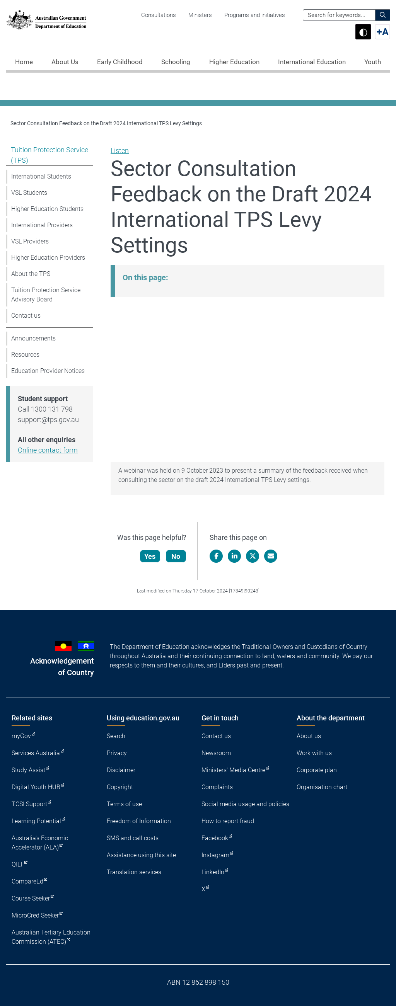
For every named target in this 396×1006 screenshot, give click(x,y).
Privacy (117, 753)
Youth (372, 62)
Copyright (120, 787)
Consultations (158, 15)
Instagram (215, 855)
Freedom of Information (139, 821)
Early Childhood (120, 62)
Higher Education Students (47, 209)
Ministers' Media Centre (233, 770)
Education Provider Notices (48, 370)
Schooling (175, 62)
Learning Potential (36, 821)
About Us (65, 62)
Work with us (314, 753)
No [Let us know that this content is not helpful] (176, 556)
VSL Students (29, 192)
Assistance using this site (141, 855)
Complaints (217, 787)
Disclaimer (121, 770)
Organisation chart (322, 787)
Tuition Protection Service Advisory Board (45, 294)
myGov (21, 736)
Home (24, 62)
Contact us (26, 315)
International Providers (42, 225)
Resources (25, 354)
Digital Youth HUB (36, 787)
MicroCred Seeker (35, 915)
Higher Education (234, 62)
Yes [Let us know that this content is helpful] (150, 556)
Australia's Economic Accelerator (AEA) (40, 842)
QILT (18, 864)
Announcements (33, 338)
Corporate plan (317, 770)
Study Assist (28, 770)
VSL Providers (30, 241)
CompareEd (27, 881)
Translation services (134, 872)
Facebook (214, 838)
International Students (41, 176)
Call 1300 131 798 (45, 409)
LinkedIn (212, 872)
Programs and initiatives (254, 15)
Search (116, 736)
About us (309, 736)
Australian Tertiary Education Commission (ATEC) (51, 937)
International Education (312, 62)
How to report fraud (227, 821)
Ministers (200, 15)
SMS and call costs (133, 838)
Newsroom (216, 753)
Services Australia (36, 753)
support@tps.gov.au (48, 419)
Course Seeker (31, 898)
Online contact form (48, 450)
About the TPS (30, 273)
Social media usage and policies (245, 804)
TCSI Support (29, 804)
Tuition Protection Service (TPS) (49, 155)
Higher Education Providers (48, 257)
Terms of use (124, 804)
